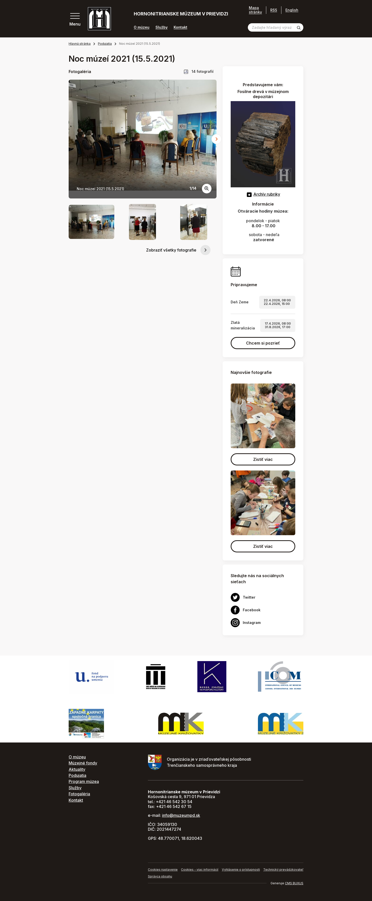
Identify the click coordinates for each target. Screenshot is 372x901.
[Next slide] (216, 139)
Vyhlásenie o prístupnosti (241, 869)
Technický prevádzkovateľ (283, 869)
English (291, 10)
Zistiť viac (263, 459)
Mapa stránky (255, 10)
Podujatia (105, 44)
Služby (161, 27)
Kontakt (180, 27)
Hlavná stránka (80, 44)
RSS (273, 10)
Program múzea (84, 781)
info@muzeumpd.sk (181, 815)
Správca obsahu (160, 876)
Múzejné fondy (83, 762)
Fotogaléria (79, 793)
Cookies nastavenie (163, 869)
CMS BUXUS (294, 883)
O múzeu (141, 27)
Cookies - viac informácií (199, 869)
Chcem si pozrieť (263, 343)
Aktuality (77, 769)
